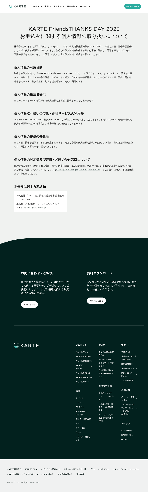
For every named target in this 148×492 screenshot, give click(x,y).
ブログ (125, 352)
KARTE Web (82, 352)
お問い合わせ (29, 304)
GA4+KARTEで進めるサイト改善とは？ (106, 362)
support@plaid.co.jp (34, 207)
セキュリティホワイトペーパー (126, 469)
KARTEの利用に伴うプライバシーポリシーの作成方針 (30, 474)
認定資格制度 (127, 364)
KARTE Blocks (84, 367)
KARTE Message (84, 360)
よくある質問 (127, 380)
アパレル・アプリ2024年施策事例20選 (106, 417)
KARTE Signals (83, 373)
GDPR (124, 439)
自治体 (78, 432)
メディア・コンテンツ (83, 438)
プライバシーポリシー (99, 469)
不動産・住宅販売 (83, 419)
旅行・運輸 (80, 428)
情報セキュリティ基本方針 (74, 469)
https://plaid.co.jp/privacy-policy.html (78, 169)
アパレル (79, 398)
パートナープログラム (129, 398)
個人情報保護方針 (65, 474)
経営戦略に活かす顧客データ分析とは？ (106, 373)
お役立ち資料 (105, 386)
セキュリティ (127, 430)
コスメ (78, 402)
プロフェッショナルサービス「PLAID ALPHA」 (129, 409)
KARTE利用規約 (14, 469)
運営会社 (80, 474)
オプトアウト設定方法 (50, 469)
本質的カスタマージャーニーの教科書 (106, 396)
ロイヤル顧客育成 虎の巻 (106, 353)
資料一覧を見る (96, 300)
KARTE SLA (127, 435)
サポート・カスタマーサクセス (128, 358)
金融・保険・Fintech (81, 413)
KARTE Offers (82, 381)
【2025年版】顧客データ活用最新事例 (106, 407)
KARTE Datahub (84, 377)
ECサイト (80, 407)
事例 (78, 391)
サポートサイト (129, 368)
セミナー (103, 344)
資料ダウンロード (132, 6)
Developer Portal (129, 374)
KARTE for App (83, 356)
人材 (77, 423)
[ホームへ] (17, 6)
